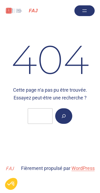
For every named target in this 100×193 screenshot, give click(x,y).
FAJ (33, 10)
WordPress (83, 168)
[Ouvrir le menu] (84, 10)
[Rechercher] (63, 116)
